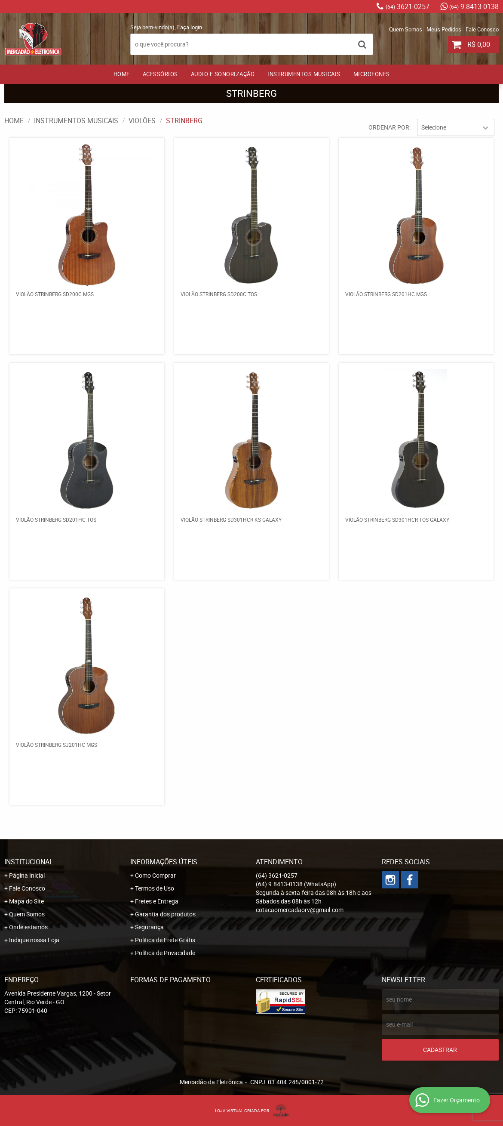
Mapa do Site (26, 901)
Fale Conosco (482, 29)
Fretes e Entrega (156, 901)
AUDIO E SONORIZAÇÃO (223, 74)
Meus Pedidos (443, 29)
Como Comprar (155, 875)
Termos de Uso (154, 888)
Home (121, 74)
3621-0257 (407, 6)
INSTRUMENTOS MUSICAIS (303, 74)
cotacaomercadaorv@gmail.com (300, 910)
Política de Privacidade (165, 953)
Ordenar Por (388, 127)
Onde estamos (28, 927)
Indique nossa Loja (34, 940)
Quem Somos (405, 29)
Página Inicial (27, 875)
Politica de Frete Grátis (165, 940)
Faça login (189, 27)
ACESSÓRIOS (160, 74)
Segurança (149, 927)
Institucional (28, 861)
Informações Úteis (163, 861)
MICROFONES (371, 74)
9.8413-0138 (474, 6)
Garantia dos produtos (165, 914)
